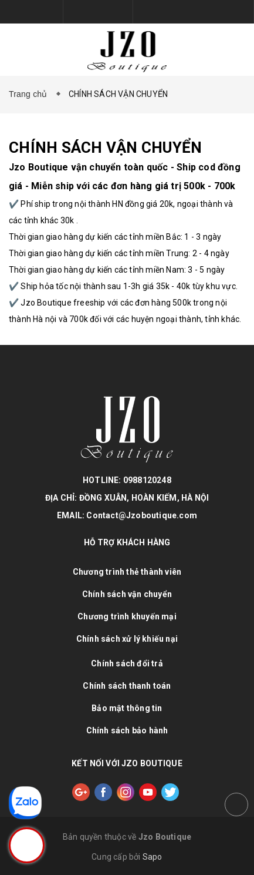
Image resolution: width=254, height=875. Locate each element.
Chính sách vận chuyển (127, 594)
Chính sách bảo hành (127, 730)
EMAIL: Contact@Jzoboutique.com (127, 515)
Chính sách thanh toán (127, 685)
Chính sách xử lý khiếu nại (127, 638)
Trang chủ (30, 94)
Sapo (152, 856)
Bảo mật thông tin (127, 708)
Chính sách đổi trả (127, 663)
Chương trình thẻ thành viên (127, 571)
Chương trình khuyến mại (127, 616)
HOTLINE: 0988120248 (127, 480)
